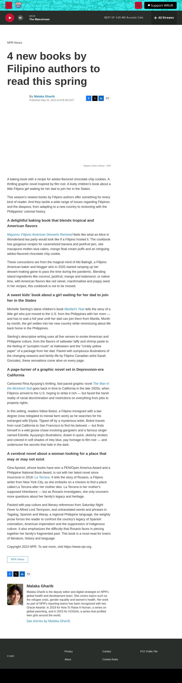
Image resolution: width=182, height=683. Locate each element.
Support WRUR (162, 5)
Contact (106, 651)
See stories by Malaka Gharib (48, 621)
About (68, 659)
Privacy (69, 651)
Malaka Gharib (44, 96)
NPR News (14, 42)
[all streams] (164, 18)
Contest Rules (110, 659)
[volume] (20, 18)
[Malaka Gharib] (15, 594)
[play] (10, 18)
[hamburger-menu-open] (8, 5)
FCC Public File (148, 651)
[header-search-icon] (138, 5)
